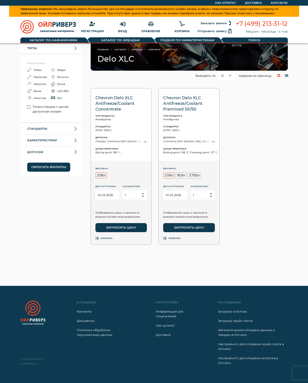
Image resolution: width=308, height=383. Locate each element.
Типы (32, 48)
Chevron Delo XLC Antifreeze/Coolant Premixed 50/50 (182, 103)
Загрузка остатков (232, 311)
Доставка (163, 335)
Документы (86, 321)
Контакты (84, 311)
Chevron (154, 49)
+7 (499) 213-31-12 (262, 23)
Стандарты (37, 128)
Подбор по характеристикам (187, 40)
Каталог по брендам (120, 40)
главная (103, 49)
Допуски (35, 152)
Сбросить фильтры (48, 167)
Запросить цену (121, 227)
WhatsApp (268, 31)
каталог (120, 49)
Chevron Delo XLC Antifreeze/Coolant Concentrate (115, 103)
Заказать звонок (216, 23)
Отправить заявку (214, 31)
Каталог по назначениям (54, 40)
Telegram (252, 31)
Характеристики (42, 140)
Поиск (254, 40)
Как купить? (165, 325)
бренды (137, 49)
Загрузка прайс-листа (235, 321)
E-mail (283, 31)
